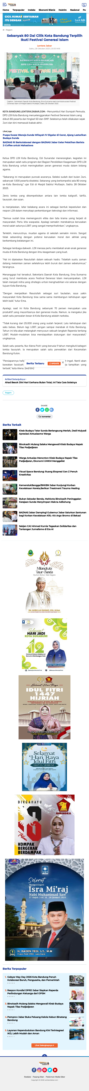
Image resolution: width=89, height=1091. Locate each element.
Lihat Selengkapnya (44, 1045)
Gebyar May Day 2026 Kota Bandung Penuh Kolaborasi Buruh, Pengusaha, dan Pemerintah (33, 978)
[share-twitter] (42, 410)
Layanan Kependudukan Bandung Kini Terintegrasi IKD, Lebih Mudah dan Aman (35, 1032)
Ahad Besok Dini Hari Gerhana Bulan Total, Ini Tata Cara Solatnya (41, 382)
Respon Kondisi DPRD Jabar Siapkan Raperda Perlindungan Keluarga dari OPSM (32, 992)
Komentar (44, 416)
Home (6, 10)
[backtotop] (44, 1056)
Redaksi (27, 1077)
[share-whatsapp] (47, 410)
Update (54, 363)
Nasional (74, 10)
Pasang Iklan (38, 1077)
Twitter (51, 1071)
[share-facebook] (38, 410)
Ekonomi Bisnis (47, 10)
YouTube (57, 1071)
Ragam (8, 393)
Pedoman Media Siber (55, 1077)
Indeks (31, 10)
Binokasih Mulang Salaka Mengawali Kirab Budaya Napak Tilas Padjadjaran (35, 1005)
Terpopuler (18, 10)
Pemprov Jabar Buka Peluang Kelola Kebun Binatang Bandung (37, 1018)
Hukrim (63, 10)
